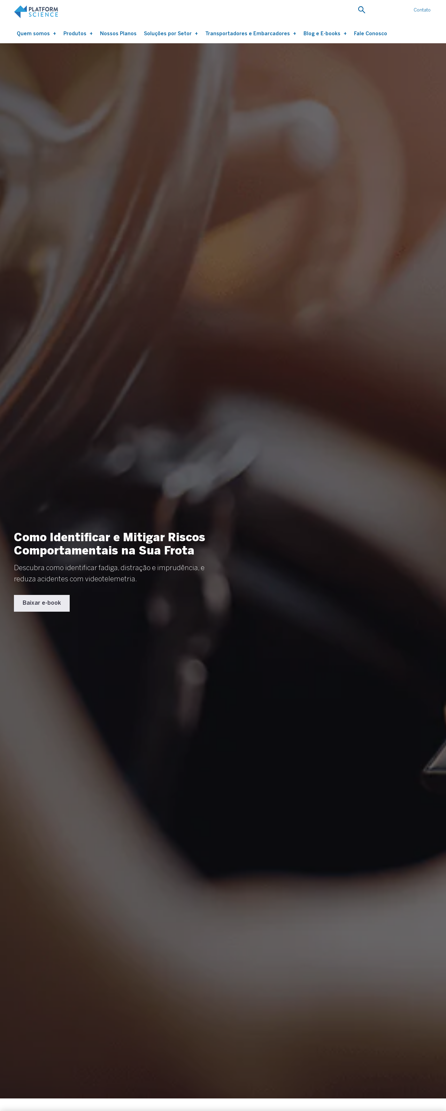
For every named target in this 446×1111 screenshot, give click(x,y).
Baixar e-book (42, 602)
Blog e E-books (322, 34)
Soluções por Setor (168, 34)
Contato (422, 10)
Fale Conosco (370, 34)
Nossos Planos (118, 34)
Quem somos (34, 34)
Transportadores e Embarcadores (248, 34)
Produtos (75, 34)
